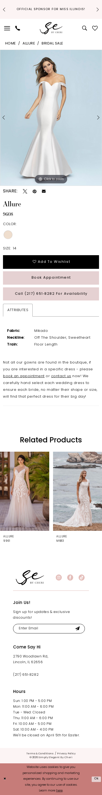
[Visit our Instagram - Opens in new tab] (59, 577)
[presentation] (24, 491)
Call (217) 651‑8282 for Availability (51, 294)
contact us (61, 376)
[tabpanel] (51, 118)
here (59, 791)
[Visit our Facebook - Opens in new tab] (70, 577)
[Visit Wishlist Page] (95, 28)
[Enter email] (49, 628)
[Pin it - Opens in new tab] (34, 191)
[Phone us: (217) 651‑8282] (18, 28)
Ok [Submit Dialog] (96, 779)
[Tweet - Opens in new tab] (25, 191)
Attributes (17, 310)
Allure (29, 43)
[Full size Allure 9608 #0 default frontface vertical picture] (51, 118)
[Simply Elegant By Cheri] (51, 28)
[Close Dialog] (4, 779)
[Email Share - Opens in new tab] (44, 191)
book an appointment (24, 376)
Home (10, 43)
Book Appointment (51, 277)
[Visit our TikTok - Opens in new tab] (82, 577)
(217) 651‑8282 (26, 675)
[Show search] (85, 28)
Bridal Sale (52, 43)
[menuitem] (7, 28)
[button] (7, 28)
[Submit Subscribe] (77, 628)
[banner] (30, 577)
